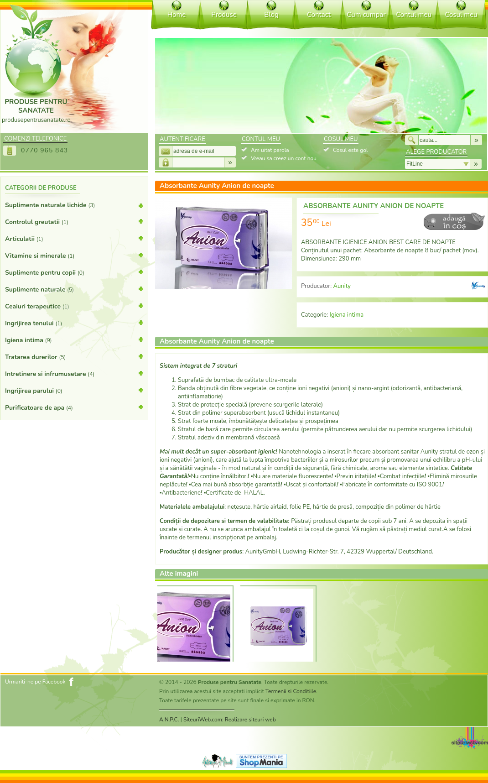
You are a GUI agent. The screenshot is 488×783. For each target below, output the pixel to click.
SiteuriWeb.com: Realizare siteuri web (229, 719)
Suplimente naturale (74, 289)
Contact (319, 14)
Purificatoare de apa (74, 407)
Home (176, 14)
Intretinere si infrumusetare (74, 373)
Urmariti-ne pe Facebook (35, 681)
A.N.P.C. (169, 719)
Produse (223, 14)
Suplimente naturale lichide (74, 207)
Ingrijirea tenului (74, 322)
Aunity (342, 286)
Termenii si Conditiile (290, 691)
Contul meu (413, 14)
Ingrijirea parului (74, 390)
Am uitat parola (270, 150)
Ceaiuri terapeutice (74, 305)
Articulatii (74, 238)
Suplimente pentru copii (74, 272)
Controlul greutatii (74, 221)
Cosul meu (461, 14)
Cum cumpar (366, 14)
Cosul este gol (350, 150)
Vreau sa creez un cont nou (284, 158)
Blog (271, 14)
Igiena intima (74, 339)
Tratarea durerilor (74, 356)
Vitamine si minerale (74, 255)
